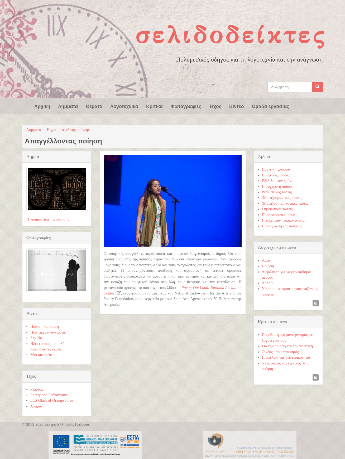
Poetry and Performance (49, 395)
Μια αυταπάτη (41, 355)
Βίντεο (236, 106)
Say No (36, 338)
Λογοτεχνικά (124, 106)
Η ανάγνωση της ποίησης (282, 226)
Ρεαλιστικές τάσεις (277, 192)
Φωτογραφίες (186, 106)
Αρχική (42, 106)
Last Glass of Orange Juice (51, 400)
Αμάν (266, 260)
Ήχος (215, 106)
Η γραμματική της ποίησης (68, 130)
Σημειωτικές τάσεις (277, 209)
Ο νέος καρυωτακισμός (280, 352)
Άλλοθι (268, 283)
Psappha (37, 389)
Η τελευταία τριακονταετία (283, 220)
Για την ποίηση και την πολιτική (287, 346)
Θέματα (94, 106)
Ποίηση (268, 266)
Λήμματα (68, 106)
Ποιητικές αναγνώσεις (48, 332)
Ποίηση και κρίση (44, 326)
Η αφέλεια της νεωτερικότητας (286, 357)
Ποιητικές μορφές (276, 175)
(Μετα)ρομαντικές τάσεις (282, 197)
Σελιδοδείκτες (231, 34)
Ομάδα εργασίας (270, 106)
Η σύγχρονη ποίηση (278, 186)
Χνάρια (36, 406)
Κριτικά (154, 106)
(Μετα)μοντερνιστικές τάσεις (285, 203)
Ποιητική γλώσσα (276, 169)
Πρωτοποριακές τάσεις (280, 215)
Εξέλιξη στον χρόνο (278, 181)
